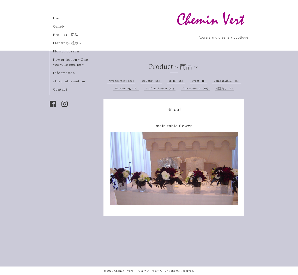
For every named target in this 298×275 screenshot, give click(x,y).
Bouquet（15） (152, 80)
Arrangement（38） (122, 80)
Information (64, 73)
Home (58, 18)
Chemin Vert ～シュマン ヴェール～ (139, 270)
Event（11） (199, 80)
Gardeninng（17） (127, 88)
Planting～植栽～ (67, 43)
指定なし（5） (225, 88)
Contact (60, 89)
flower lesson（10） (196, 88)
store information (69, 81)
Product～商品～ (67, 35)
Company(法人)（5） (227, 80)
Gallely (59, 26)
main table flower (174, 126)
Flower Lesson (66, 51)
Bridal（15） (176, 80)
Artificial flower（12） (160, 88)
